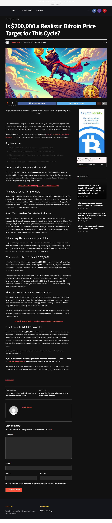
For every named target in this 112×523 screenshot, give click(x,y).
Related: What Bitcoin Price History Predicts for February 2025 (39, 321)
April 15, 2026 (82, 221)
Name (8, 467)
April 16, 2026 (82, 208)
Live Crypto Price (26, 11)
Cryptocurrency (14, 19)
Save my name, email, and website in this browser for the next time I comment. (37, 487)
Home (13, 11)
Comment (9, 438)
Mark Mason (16, 42)
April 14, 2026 (82, 231)
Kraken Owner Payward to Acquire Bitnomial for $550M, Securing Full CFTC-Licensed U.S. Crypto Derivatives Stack (91, 189)
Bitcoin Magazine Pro (17, 362)
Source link (9, 380)
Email (8, 477)
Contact (39, 11)
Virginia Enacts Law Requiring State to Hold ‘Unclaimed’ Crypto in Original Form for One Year (92, 216)
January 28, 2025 (28, 42)
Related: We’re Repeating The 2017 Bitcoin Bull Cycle (38, 186)
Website (43, 477)
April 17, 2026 (82, 196)
